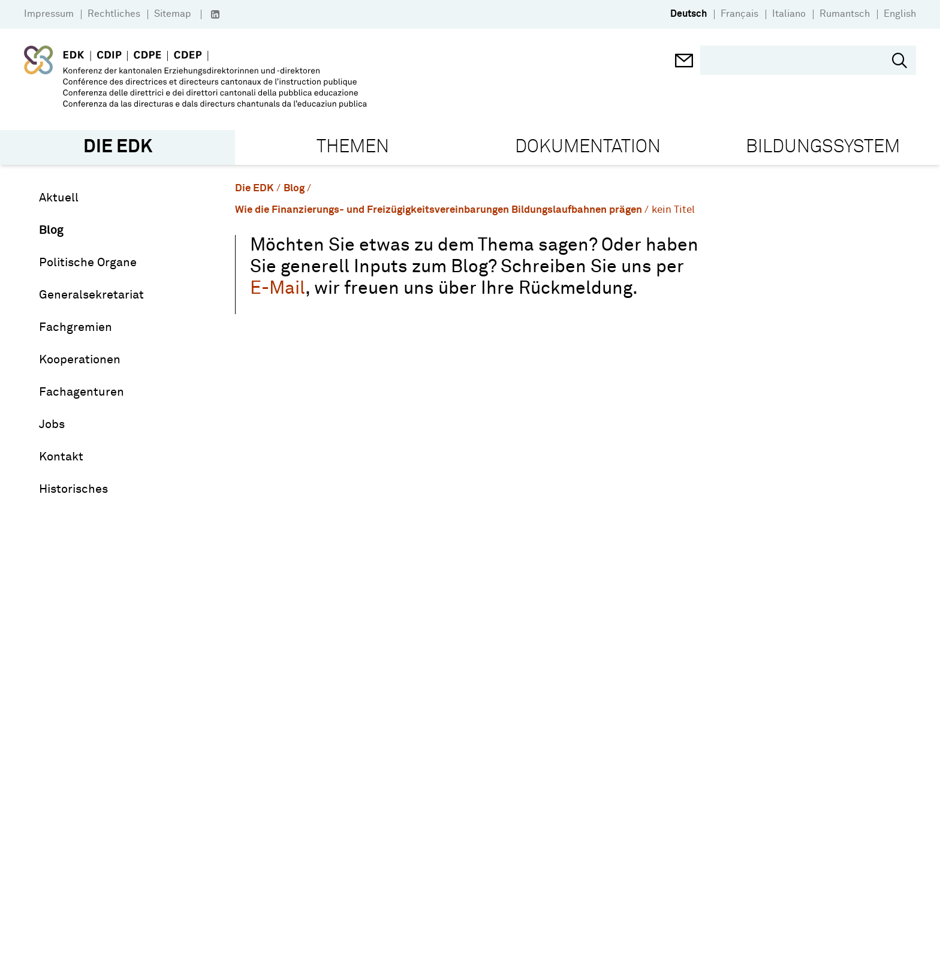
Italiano (789, 14)
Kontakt (61, 457)
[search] (799, 60)
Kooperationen (79, 360)
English (900, 14)
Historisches (73, 489)
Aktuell (59, 198)
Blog (51, 230)
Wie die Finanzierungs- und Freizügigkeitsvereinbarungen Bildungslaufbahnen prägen (438, 210)
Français (739, 14)
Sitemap (172, 14)
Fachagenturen (81, 392)
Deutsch (688, 14)
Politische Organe (88, 263)
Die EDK (254, 188)
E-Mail (277, 289)
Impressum (49, 14)
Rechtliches (114, 14)
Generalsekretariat (91, 295)
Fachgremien (75, 327)
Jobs (52, 424)
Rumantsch (845, 14)
